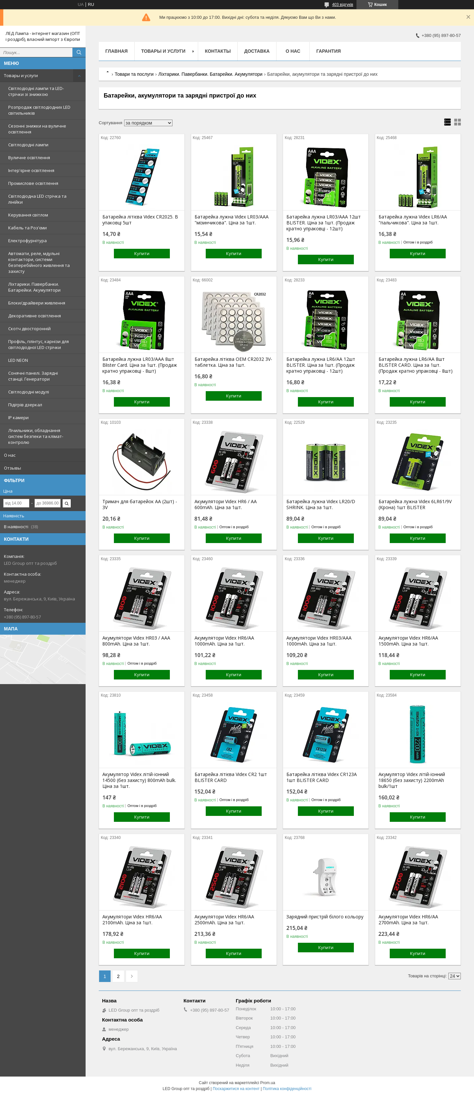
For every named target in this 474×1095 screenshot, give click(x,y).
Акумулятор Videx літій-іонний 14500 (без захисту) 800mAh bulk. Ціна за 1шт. (139, 780)
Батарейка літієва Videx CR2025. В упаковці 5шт (140, 220)
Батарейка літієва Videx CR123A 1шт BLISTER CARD (321, 777)
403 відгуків (342, 4)
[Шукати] (79, 52)
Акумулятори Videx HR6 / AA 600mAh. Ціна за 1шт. (226, 504)
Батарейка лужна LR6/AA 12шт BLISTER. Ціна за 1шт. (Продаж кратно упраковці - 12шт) (320, 365)
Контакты (217, 51)
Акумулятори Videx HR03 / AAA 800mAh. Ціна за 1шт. (136, 641)
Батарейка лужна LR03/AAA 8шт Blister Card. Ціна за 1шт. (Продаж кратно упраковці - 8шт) (139, 365)
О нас (9, 455)
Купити (141, 253)
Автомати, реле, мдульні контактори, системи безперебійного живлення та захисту (39, 262)
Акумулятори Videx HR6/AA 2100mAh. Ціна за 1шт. (132, 920)
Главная (116, 51)
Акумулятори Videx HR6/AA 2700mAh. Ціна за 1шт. (408, 920)
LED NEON (18, 360)
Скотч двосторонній (29, 328)
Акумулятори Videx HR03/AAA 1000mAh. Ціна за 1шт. (319, 641)
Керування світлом (28, 215)
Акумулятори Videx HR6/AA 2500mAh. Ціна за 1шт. (224, 920)
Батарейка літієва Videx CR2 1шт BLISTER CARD (231, 777)
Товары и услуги (21, 75)
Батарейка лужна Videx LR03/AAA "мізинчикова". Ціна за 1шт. (232, 220)
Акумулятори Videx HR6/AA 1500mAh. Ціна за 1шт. (408, 641)
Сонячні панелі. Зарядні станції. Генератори (33, 376)
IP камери (18, 417)
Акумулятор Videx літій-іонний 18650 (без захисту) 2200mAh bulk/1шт (412, 780)
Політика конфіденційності (287, 1088)
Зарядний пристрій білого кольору (324, 917)
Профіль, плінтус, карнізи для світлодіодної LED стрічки (38, 344)
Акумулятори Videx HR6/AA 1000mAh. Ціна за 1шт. (224, 641)
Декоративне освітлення (34, 316)
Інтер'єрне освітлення (31, 170)
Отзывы (12, 468)
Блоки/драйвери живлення (36, 303)
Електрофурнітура (27, 241)
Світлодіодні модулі (28, 392)
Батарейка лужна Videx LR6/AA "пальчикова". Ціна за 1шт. (413, 220)
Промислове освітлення (33, 183)
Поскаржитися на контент (236, 1088)
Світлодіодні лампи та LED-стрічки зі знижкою (36, 91)
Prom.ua (267, 1083)
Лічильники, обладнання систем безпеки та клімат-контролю (35, 436)
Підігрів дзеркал (25, 405)
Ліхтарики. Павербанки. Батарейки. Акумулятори (34, 287)
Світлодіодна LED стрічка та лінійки (37, 199)
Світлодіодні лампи (28, 145)
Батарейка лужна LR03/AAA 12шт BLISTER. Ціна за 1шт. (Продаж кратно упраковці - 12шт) (323, 223)
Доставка (257, 51)
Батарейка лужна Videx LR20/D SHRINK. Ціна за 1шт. (320, 504)
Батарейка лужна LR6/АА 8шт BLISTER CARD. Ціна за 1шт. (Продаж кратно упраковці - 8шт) (416, 365)
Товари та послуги (134, 74)
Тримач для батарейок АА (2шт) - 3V (139, 504)
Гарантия (328, 51)
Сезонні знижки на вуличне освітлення (37, 129)
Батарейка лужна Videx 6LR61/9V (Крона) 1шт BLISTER (415, 504)
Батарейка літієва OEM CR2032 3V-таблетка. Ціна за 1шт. (233, 362)
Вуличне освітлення (29, 157)
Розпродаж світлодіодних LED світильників (39, 110)
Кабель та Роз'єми (27, 228)
